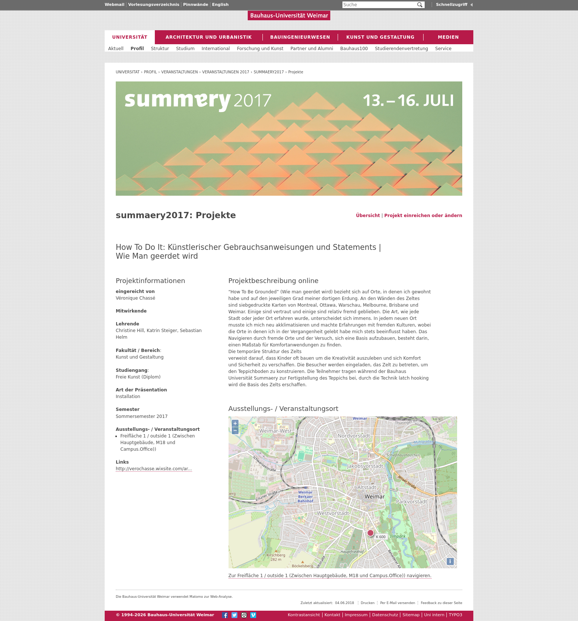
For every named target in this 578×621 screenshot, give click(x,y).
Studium (185, 48)
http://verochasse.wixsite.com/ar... (154, 468)
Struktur (160, 48)
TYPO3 (455, 615)
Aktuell (116, 48)
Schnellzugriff (451, 4)
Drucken (368, 603)
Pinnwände (195, 4)
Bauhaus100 (354, 48)
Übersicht (368, 215)
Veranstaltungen (179, 72)
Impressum (356, 615)
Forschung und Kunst (260, 48)
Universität (128, 72)
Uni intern (434, 615)
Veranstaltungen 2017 (226, 72)
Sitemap (411, 615)
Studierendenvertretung (401, 48)
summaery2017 (269, 72)
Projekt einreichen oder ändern (423, 215)
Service (443, 48)
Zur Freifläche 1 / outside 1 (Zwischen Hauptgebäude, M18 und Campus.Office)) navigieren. (330, 575)
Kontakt (332, 615)
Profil (150, 72)
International (216, 48)
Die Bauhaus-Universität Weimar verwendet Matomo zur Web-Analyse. (174, 597)
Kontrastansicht (304, 615)
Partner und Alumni (311, 48)
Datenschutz (385, 615)
